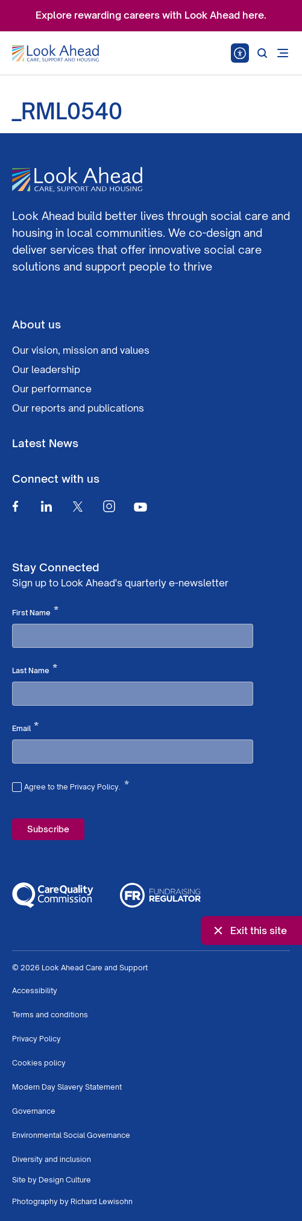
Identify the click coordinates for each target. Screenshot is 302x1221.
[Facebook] (15, 506)
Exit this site (249, 930)
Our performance (52, 389)
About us (36, 324)
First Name (35, 611)
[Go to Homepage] (55, 54)
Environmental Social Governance (71, 1135)
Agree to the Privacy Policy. (76, 785)
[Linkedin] (46, 506)
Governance (33, 1111)
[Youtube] (140, 506)
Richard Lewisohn (102, 1201)
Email (25, 727)
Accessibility (34, 990)
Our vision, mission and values (80, 350)
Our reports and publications (78, 408)
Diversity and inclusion (51, 1159)
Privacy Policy (36, 1038)
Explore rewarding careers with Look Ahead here (150, 15)
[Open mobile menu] (282, 53)
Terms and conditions (50, 1014)
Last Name (34, 669)
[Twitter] (77, 506)
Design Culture (65, 1179)
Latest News (45, 443)
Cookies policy (39, 1062)
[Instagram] (109, 506)
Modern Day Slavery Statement (67, 1086)
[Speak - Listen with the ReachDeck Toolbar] (240, 53)
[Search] (262, 53)
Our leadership (46, 369)
